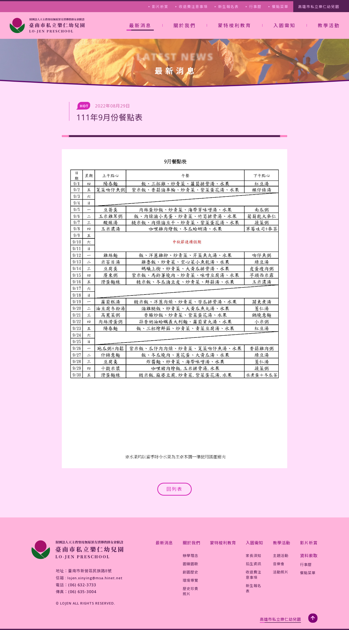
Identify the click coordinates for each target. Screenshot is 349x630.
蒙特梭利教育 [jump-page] (234, 25)
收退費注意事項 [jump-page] (193, 6)
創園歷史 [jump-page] (190, 572)
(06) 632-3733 (82, 585)
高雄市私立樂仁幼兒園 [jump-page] (318, 6)
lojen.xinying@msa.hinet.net (95, 578)
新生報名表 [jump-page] (228, 6)
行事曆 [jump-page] (255, 6)
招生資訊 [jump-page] (253, 563)
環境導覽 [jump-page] (190, 580)
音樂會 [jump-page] (279, 563)
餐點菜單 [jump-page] (280, 6)
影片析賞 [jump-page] (160, 6)
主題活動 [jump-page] (280, 555)
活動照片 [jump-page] (280, 572)
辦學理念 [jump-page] (190, 555)
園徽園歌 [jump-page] (190, 563)
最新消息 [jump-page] (164, 543)
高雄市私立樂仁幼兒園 (280, 619)
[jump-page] (47, 25)
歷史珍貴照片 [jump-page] (190, 591)
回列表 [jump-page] (174, 489)
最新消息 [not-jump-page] (140, 25)
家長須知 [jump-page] (253, 555)
